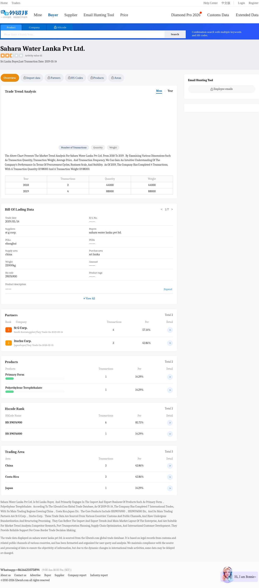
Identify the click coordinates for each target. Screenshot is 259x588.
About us (6, 575)
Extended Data (247, 15)
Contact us (20, 575)
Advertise (35, 575)
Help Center (210, 3)
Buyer (53, 15)
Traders (15, 3)
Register (254, 3)
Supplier (70, 15)
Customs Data (218, 15)
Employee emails (222, 89)
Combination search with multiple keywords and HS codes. (217, 33)
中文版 (226, 3)
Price (124, 15)
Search (175, 34)
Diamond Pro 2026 (185, 15)
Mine (38, 15)
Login (241, 3)
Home (4, 3)
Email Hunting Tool (99, 15)
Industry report (99, 575)
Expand (168, 289)
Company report (77, 575)
